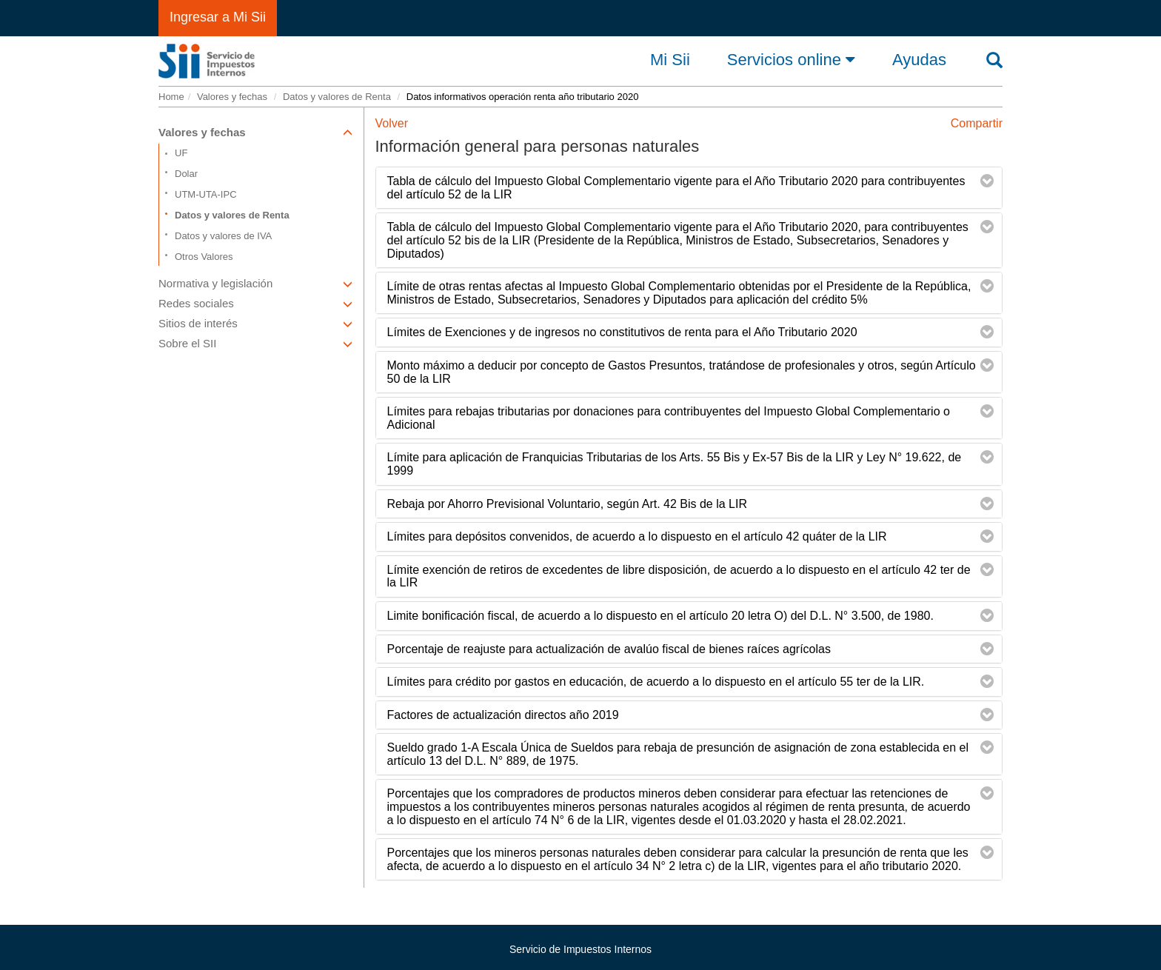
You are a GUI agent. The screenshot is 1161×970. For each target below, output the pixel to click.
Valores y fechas (232, 96)
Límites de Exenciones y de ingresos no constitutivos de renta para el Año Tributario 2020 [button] (622, 332)
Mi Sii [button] (670, 60)
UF (181, 152)
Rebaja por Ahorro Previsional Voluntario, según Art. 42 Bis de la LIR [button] (567, 504)
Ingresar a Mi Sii (218, 17)
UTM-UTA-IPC (206, 194)
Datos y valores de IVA (223, 235)
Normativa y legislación (255, 283)
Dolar (186, 173)
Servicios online (791, 59)
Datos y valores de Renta (337, 96)
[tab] (689, 187)
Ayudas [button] (919, 60)
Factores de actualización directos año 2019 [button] (503, 715)
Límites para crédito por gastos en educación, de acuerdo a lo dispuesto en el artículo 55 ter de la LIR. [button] (656, 681)
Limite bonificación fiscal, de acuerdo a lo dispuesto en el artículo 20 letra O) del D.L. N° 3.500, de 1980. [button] (660, 615)
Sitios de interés (255, 323)
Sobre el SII (255, 343)
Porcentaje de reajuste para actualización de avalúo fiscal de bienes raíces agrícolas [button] (609, 649)
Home (171, 96)
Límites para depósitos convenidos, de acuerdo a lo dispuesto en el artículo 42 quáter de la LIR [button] (637, 536)
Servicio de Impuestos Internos (580, 949)
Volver (391, 123)
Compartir (977, 123)
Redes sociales (255, 303)
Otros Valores (204, 256)
